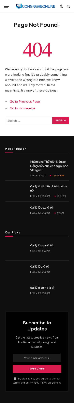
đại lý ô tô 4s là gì (42, 287)
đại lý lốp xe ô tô (41, 207)
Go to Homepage (22, 108)
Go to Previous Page (25, 101)
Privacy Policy (38, 382)
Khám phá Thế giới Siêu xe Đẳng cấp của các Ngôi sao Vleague (49, 166)
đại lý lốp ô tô (39, 266)
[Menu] (6, 6)
